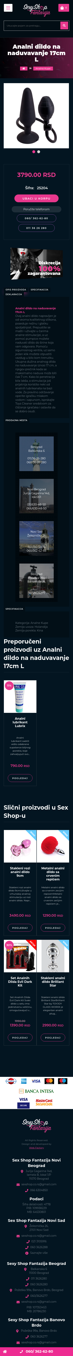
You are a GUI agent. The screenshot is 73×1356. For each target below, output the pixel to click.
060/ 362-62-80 (36, 218)
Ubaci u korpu (36, 198)
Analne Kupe (43, 68)
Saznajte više (39, 1253)
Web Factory (36, 1147)
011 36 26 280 (36, 228)
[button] (33, 151)
